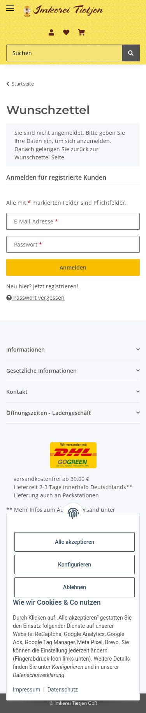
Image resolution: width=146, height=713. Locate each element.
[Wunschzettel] (65, 32)
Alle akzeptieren (74, 542)
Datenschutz (62, 689)
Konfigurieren (74, 564)
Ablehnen (74, 587)
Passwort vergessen (35, 297)
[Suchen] (64, 53)
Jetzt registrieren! (55, 286)
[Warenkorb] (81, 32)
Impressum (26, 689)
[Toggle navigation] (10, 5)
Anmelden (73, 267)
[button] (51, 32)
